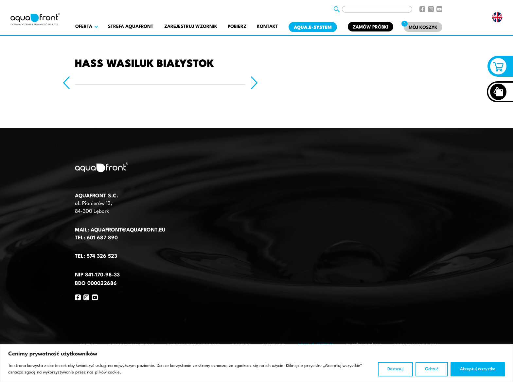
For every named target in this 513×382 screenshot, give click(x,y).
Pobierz (237, 26)
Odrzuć (431, 369)
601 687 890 (102, 238)
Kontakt (267, 26)
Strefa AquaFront (130, 26)
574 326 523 (102, 256)
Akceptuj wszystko (477, 369)
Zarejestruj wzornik (190, 26)
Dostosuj (395, 369)
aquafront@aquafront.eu (127, 230)
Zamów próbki (370, 27)
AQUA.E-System (313, 27)
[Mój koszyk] (423, 27)
